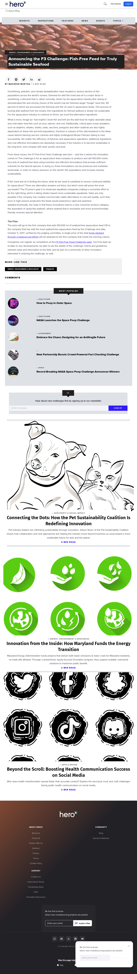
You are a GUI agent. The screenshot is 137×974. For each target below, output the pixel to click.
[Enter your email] (59, 408)
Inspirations (46, 21)
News (85, 21)
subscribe (119, 957)
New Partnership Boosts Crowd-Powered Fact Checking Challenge (78, 354)
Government (45, 333)
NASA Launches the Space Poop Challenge (63, 320)
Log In (128, 4)
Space (41, 368)
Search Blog (13, 11)
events (100, 21)
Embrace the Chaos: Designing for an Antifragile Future (71, 337)
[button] (6, 4)
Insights (24, 21)
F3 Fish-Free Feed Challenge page (74, 242)
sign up (118, 408)
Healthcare (44, 299)
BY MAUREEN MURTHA (18, 84)
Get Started (116, 4)
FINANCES (50, 269)
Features (68, 21)
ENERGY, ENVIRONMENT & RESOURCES (23, 269)
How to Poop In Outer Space (54, 302)
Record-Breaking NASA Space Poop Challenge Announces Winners (78, 371)
